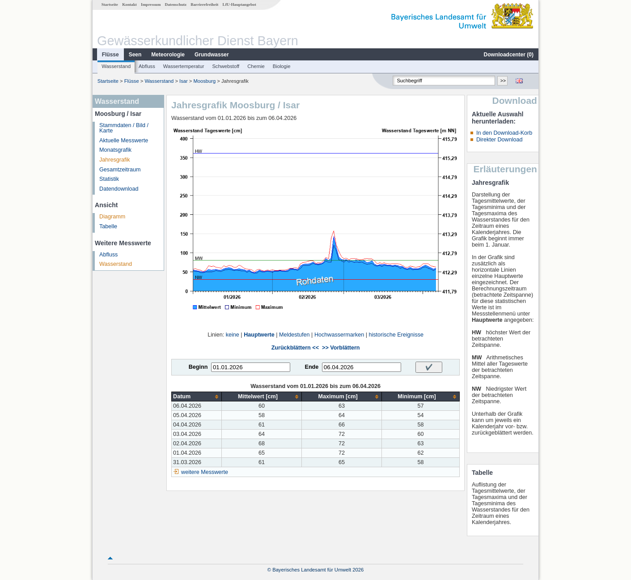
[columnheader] (197, 396)
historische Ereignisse (395, 335)
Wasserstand (116, 66)
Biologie (282, 66)
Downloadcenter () (509, 54)
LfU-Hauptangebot (239, 4)
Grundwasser (212, 54)
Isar (183, 81)
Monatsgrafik (115, 150)
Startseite (110, 4)
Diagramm (112, 216)
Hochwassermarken (339, 335)
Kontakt (129, 4)
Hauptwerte (259, 335)
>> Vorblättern (341, 348)
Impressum (151, 4)
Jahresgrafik (114, 160)
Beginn (198, 367)
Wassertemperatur (183, 66)
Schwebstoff (225, 66)
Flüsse (110, 54)
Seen (135, 54)
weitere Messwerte (204, 472)
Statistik (109, 179)
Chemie (256, 66)
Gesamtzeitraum (119, 169)
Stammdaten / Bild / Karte (123, 128)
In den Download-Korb (504, 133)
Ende (311, 367)
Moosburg (205, 81)
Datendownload (119, 189)
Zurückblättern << (295, 348)
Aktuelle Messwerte (123, 140)
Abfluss (147, 66)
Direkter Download (499, 139)
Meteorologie (168, 54)
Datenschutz (176, 4)
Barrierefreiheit (204, 4)
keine (232, 335)
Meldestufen (294, 335)
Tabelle (108, 226)
